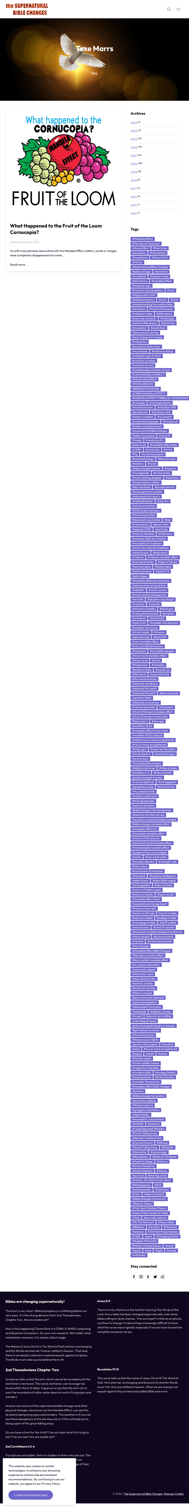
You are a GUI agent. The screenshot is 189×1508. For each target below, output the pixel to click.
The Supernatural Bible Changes (143, 1495)
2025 (134, 123)
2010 (134, 213)
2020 (134, 164)
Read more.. (18, 264)
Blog (94, 73)
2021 (134, 156)
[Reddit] (162, 1276)
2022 (134, 147)
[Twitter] (155, 1276)
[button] (169, 9)
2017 (134, 189)
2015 (134, 205)
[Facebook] (134, 1276)
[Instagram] (141, 1276)
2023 (134, 139)
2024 (134, 131)
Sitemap (169, 1495)
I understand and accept (30, 1495)
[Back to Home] (26, 9)
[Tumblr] (148, 1276)
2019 (134, 172)
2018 (134, 180)
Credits (179, 1495)
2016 (134, 197)
